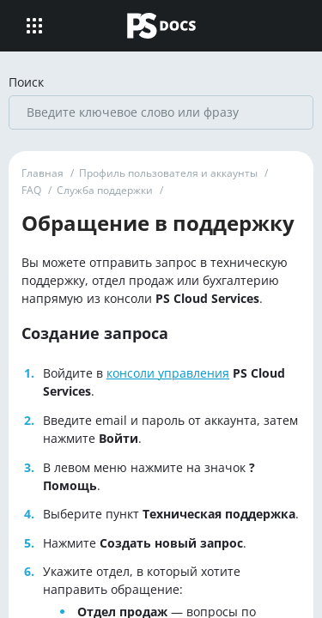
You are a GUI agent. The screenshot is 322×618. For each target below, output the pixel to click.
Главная (42, 173)
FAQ (31, 190)
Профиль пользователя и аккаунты (168, 173)
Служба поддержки (105, 190)
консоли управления (167, 373)
